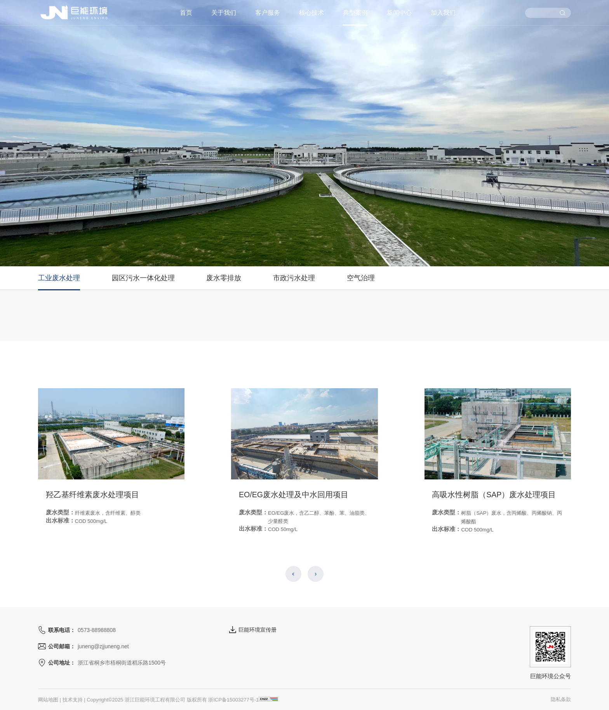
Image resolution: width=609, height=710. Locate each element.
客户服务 (267, 12)
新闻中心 (399, 12)
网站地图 (48, 700)
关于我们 (223, 12)
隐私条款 (561, 699)
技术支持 (73, 700)
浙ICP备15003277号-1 (233, 700)
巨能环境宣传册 (253, 629)
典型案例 (355, 12)
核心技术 (311, 12)
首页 (186, 12)
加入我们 (443, 12)
